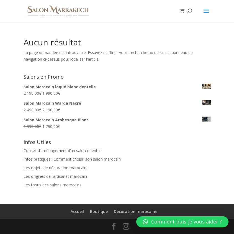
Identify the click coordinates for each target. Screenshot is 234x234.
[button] (182, 221)
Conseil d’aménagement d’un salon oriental (62, 150)
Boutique (99, 211)
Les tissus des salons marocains (52, 184)
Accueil (77, 211)
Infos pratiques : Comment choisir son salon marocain (72, 159)
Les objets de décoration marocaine (56, 167)
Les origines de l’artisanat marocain (55, 176)
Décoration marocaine (135, 211)
